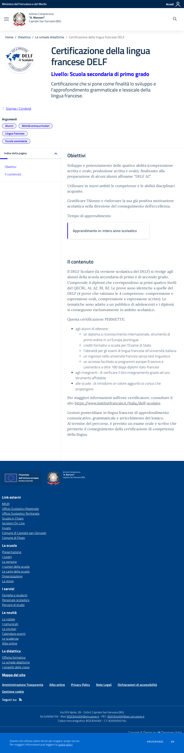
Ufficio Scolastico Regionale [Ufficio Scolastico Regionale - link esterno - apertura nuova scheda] (20, 508)
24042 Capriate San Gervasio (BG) (103, 712)
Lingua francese (14, 133)
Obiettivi (10, 166)
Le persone (9, 561)
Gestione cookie (13, 691)
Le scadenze (10, 638)
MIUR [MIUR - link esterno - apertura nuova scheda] (6, 503)
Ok (172, 742)
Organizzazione (12, 576)
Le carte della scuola (16, 571)
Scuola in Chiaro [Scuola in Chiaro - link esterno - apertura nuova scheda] (12, 518)
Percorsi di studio (13, 604)
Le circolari (9, 628)
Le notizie (8, 619)
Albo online (9, 643)
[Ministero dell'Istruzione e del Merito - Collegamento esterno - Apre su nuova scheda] (24, 4)
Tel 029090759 (49, 716)
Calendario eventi (13, 633)
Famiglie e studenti (14, 595)
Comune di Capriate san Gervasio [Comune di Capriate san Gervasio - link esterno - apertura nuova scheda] (24, 532)
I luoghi (7, 556)
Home (9, 37)
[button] (30, 153)
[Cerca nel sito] (175, 19)
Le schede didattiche (49, 37)
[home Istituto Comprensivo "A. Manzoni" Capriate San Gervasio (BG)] (37, 19)
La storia (8, 581)
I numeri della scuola (16, 566)
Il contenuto (13, 174)
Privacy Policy (80, 684)
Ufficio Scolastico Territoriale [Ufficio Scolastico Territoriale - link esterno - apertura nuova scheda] (20, 513)
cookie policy (65, 744)
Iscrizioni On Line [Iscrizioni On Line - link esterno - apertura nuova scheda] (13, 523)
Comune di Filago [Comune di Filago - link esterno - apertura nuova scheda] (13, 537)
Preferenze (155, 742)
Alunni (9, 126)
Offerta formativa (13, 657)
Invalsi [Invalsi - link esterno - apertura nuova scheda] (6, 528)
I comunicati (10, 624)
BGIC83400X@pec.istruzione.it (126, 716)
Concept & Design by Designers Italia (155, 732)
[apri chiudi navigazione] (6, 19)
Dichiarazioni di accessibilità (137, 684)
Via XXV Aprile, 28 (70, 712)
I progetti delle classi (16, 667)
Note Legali (104, 684)
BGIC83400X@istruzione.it (83, 716)
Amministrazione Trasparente (22, 684)
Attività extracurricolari (35, 126)
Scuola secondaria (16, 141)
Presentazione (11, 552)
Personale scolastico (15, 600)
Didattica (24, 37)
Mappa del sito (13, 675)
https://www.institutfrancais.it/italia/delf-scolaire (118, 403)
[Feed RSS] (20, 699)
